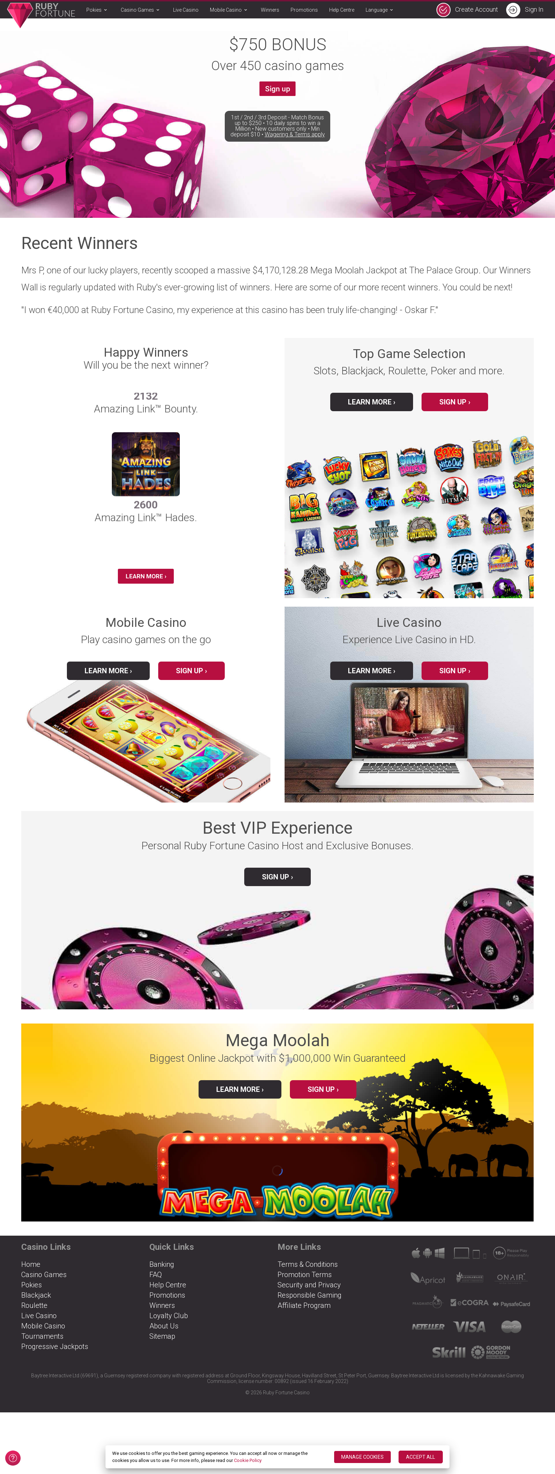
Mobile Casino (230, 10)
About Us (163, 1333)
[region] (277, 1456)
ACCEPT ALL (420, 1457)
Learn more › (240, 1096)
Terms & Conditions (308, 1271)
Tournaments (42, 1343)
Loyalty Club (168, 1323)
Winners (270, 10)
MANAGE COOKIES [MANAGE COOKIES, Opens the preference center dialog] (362, 1457)
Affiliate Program (304, 1312)
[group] (145, 485)
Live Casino (186, 10)
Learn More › (146, 578)
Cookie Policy (248, 1460)
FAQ (155, 1281)
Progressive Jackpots (54, 1353)
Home (30, 1271)
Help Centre (341, 10)
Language (380, 10)
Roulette (34, 1312)
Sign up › (454, 402)
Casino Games (141, 10)
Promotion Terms (305, 1281)
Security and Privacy (309, 1292)
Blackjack (36, 1302)
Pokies (97, 10)
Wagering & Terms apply (295, 158)
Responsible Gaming (310, 1302)
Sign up (277, 91)
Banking (161, 1271)
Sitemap (162, 1343)
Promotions (304, 10)
